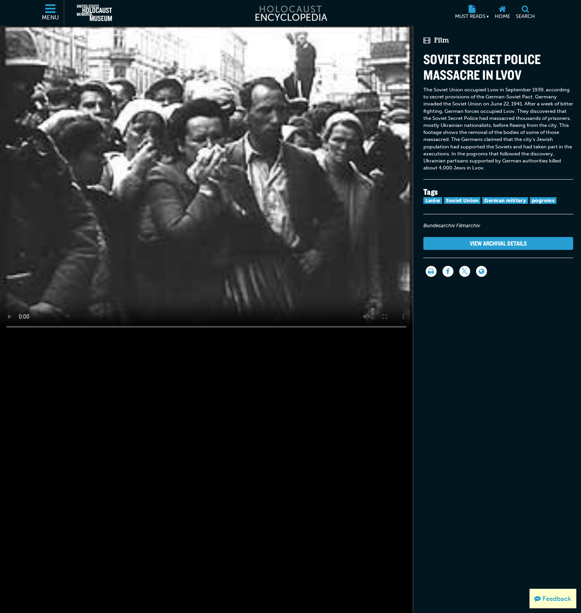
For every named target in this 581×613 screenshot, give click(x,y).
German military (505, 200)
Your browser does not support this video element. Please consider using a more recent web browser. (206, 180)
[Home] (502, 13)
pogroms (543, 200)
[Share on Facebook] (447, 271)
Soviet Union (462, 200)
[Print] (431, 271)
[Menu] (50, 13)
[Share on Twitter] (464, 271)
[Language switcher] (481, 271)
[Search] (525, 13)
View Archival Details (498, 243)
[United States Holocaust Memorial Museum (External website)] (94, 13)
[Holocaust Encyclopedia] (290, 13)
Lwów (432, 200)
